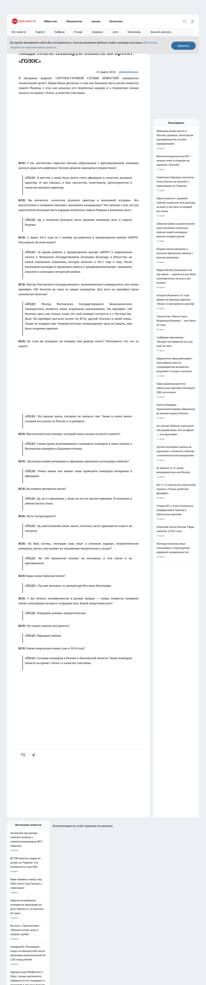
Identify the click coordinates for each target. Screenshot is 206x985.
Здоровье (97, 31)
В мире (78, 31)
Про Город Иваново (128, 897)
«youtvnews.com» (30, 925)
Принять (183, 45)
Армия (95, 21)
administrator (129, 72)
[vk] (23, 754)
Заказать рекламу (161, 31)
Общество (50, 21)
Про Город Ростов (127, 905)
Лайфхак (59, 31)
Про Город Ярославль (73, 897)
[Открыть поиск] (184, 21)
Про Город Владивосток (74, 905)
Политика (116, 21)
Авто (115, 31)
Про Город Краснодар (101, 905)
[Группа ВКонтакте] (150, 902)
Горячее (40, 31)
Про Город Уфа (98, 901)
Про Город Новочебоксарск (47, 897)
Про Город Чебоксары (17, 897)
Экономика (134, 31)
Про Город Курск (42, 901)
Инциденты (74, 21)
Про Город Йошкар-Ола (18, 901)
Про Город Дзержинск (45, 905)
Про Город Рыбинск (72, 901)
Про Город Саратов (128, 901)
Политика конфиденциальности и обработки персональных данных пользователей (45, 959)
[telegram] (34, 754)
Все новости (19, 31)
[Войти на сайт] (192, 21)
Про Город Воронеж (100, 897)
